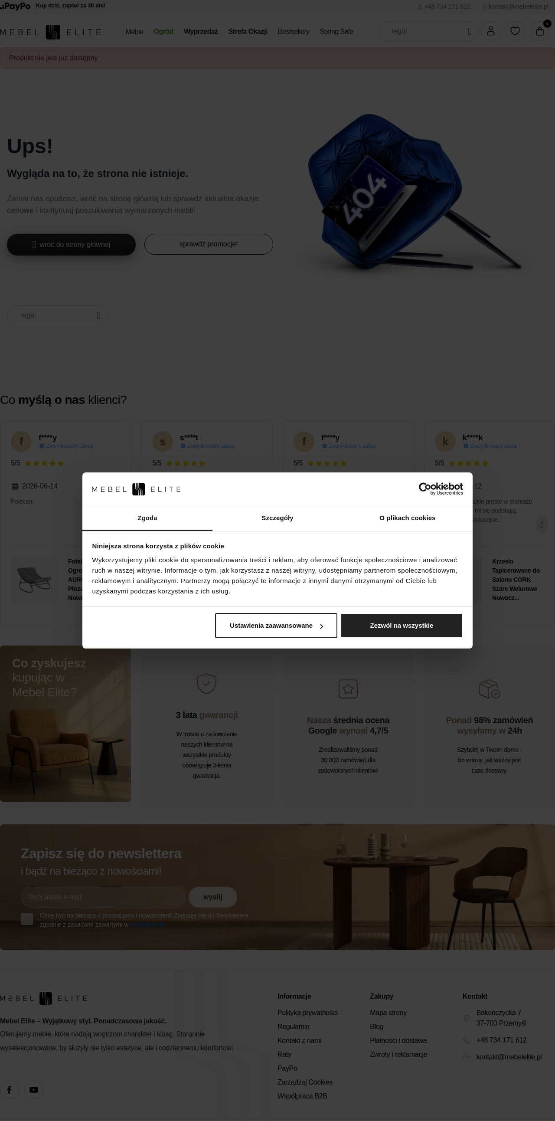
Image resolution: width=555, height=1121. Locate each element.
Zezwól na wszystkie (401, 625)
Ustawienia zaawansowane (276, 625)
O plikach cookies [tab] (407, 517)
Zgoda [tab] (147, 517)
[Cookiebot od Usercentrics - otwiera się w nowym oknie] (425, 489)
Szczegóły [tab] (277, 517)
